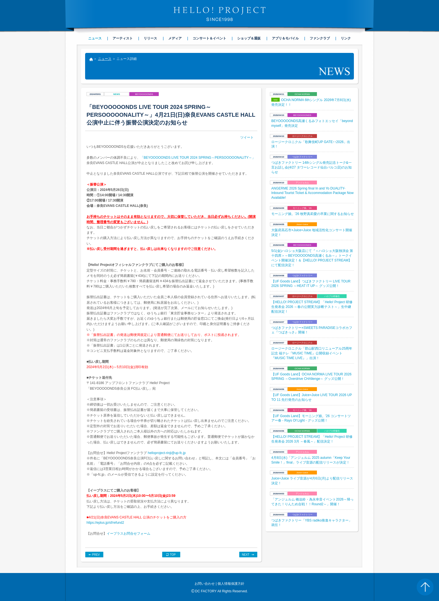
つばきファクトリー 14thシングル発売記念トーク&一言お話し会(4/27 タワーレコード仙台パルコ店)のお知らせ (311, 167)
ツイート (247, 137)
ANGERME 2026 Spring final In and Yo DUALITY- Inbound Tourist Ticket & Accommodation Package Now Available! (312, 193)
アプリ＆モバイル (285, 38)
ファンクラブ (320, 38)
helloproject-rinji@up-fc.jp (167, 453)
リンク (346, 38)
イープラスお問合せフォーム (128, 533)
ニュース (104, 59)
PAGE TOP (425, 587)
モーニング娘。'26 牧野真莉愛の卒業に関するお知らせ (312, 214)
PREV (96, 554)
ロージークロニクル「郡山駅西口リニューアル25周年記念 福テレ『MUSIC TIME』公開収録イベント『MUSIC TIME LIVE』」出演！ (311, 353)
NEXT (245, 554)
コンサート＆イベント (209, 38)
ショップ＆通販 (249, 38)
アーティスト (123, 38)
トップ (91, 60)
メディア (175, 38)
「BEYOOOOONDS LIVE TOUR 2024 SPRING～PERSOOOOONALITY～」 (197, 158)
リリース (150, 38)
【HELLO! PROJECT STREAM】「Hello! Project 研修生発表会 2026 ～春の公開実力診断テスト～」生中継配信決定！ (311, 307)
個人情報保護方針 (231, 584)
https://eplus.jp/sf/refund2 (105, 523)
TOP (173, 554)
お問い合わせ (205, 584)
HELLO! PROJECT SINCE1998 (219, 14)
